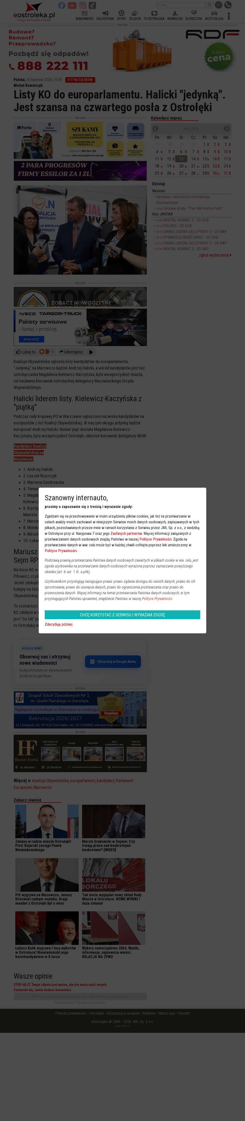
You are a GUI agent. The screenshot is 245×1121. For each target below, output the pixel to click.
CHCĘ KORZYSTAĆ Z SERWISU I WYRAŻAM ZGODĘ (122, 614)
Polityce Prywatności (155, 539)
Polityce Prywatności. (157, 598)
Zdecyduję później (58, 624)
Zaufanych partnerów (126, 533)
